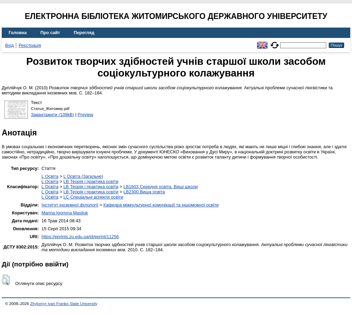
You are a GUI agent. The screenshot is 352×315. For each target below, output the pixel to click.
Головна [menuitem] (18, 32)
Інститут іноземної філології (70, 204)
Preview (86, 114)
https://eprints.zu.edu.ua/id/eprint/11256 (80, 236)
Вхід (9, 45)
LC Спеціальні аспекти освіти (93, 197)
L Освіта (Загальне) (83, 176)
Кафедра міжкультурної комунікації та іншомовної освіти (161, 204)
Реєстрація (30, 45)
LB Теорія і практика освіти (90, 181)
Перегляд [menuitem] (84, 32)
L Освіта (50, 176)
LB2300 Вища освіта (144, 191)
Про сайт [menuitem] (50, 32)
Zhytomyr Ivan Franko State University (64, 304)
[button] (6, 280)
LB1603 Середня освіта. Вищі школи (160, 186)
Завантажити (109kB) (52, 114)
